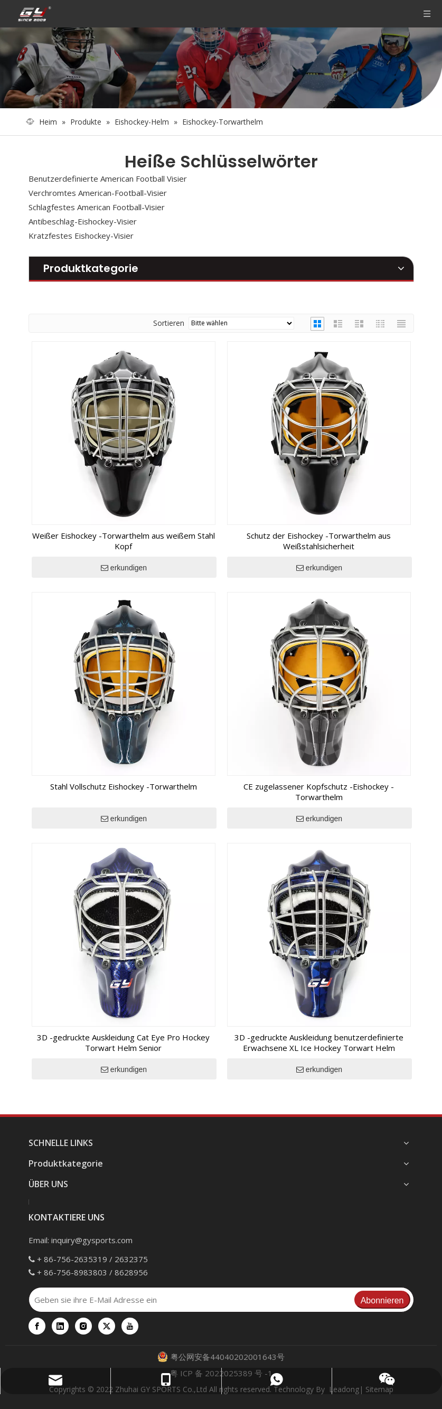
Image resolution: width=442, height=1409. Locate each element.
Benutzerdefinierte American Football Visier (108, 178)
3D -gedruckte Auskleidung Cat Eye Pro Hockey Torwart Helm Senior (123, 1042)
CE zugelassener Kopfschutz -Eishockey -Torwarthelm (318, 791)
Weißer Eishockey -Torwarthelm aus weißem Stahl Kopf (123, 540)
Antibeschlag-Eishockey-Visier (83, 221)
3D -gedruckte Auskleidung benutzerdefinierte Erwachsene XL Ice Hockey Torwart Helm (318, 1042)
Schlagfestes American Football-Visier (97, 207)
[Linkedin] (60, 1326)
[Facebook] (37, 1326)
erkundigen (124, 567)
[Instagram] (83, 1326)
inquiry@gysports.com (92, 1240)
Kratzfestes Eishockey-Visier (81, 235)
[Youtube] (129, 1326)
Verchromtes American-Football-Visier (98, 192)
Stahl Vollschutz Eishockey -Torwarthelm (123, 786)
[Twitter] (106, 1326)
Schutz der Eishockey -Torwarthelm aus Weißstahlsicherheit (319, 540)
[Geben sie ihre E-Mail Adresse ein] (191, 1300)
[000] (221, 67)
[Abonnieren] (382, 1300)
